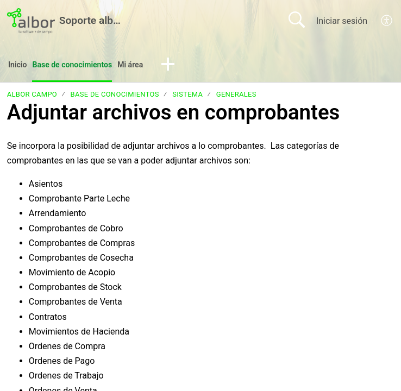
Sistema (187, 96)
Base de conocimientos (80, 65)
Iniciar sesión (341, 21)
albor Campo (32, 96)
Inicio (18, 65)
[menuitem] (387, 21)
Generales (236, 96)
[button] (185, 66)
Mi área (145, 65)
